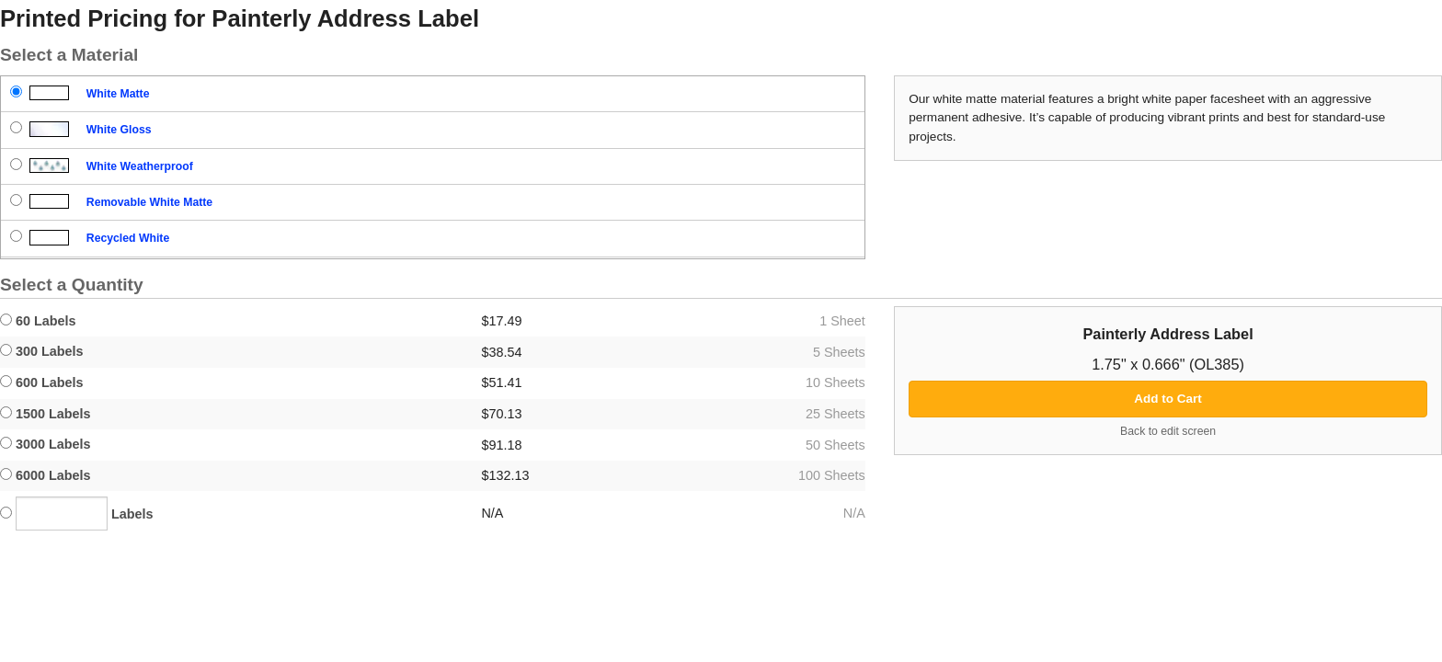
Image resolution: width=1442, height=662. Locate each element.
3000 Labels (45, 444)
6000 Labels (45, 475)
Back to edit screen (1168, 431)
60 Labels (38, 321)
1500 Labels (45, 413)
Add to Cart (1168, 398)
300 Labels (42, 351)
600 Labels (42, 382)
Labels (77, 513)
